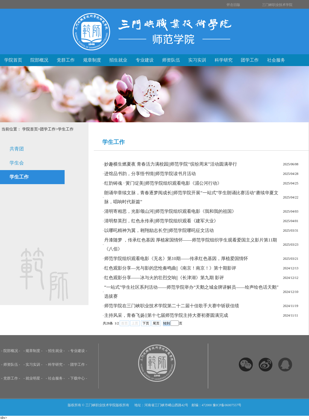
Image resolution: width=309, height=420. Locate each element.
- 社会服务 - (55, 378)
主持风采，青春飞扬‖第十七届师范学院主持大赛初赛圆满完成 (166, 315)
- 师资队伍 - (10, 364)
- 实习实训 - (33, 364)
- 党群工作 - (10, 378)
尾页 (156, 323)
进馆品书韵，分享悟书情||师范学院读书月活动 (150, 173)
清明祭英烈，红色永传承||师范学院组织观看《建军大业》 (161, 220)
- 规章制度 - (33, 351)
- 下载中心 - (77, 378)
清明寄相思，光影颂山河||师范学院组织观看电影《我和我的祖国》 (170, 211)
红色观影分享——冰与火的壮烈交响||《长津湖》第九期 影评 (164, 277)
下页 (145, 323)
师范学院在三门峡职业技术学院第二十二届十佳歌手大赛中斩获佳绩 (171, 305)
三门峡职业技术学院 (277, 5)
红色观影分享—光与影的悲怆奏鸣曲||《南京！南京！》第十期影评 (170, 268)
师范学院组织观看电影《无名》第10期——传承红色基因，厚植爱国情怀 (176, 258)
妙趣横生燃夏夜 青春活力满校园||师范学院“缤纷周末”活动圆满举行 (170, 164)
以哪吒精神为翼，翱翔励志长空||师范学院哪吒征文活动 (159, 230)
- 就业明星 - (33, 378)
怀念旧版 (233, 5)
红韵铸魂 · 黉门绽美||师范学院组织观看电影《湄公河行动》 (163, 183)
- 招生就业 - (55, 351)
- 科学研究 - (55, 364)
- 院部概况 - (10, 351)
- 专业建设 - (77, 351)
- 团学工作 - (77, 364)
